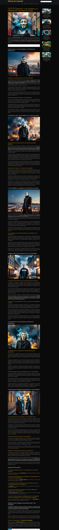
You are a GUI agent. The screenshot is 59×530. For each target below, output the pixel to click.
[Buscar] (51, 1)
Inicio (22, 3)
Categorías (25, 3)
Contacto (36, 3)
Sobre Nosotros (31, 3)
